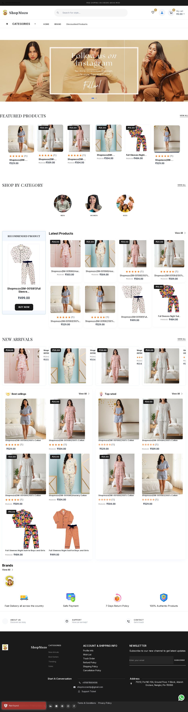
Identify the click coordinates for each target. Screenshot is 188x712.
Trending (52, 661)
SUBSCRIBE (179, 660)
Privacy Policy (105, 703)
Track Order (89, 658)
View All (184, 116)
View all (180, 233)
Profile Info (88, 650)
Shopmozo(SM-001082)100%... (163, 160)
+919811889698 (11, 3)
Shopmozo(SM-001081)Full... (134, 317)
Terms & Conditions (87, 703)
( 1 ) (25, 156)
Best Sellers (53, 657)
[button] (93, 98)
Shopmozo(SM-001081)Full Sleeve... (24, 290)
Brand (57, 24)
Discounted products (77, 24)
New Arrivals (53, 652)
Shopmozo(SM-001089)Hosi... (65, 271)
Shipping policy (90, 666)
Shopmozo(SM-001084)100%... (47, 159)
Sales (50, 666)
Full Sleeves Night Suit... (135, 155)
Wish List (87, 654)
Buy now (24, 307)
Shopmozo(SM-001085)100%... (76, 159)
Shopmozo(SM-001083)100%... (17, 160)
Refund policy (89, 662)
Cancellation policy (92, 670)
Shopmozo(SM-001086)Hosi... (105, 155)
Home (46, 24)
